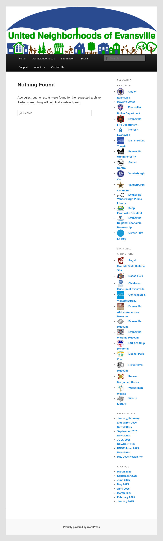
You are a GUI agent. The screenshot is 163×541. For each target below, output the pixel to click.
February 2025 (126, 497)
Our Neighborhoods (43, 58)
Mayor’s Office (126, 101)
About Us (39, 67)
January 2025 (125, 501)
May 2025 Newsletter (130, 456)
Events (85, 58)
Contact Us (57, 67)
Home (22, 58)
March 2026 (124, 471)
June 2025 (123, 480)
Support (23, 67)
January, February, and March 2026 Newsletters (128, 422)
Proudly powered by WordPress (81, 527)
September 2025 (127, 475)
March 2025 (124, 492)
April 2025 (123, 488)
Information (67, 58)
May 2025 (123, 484)
